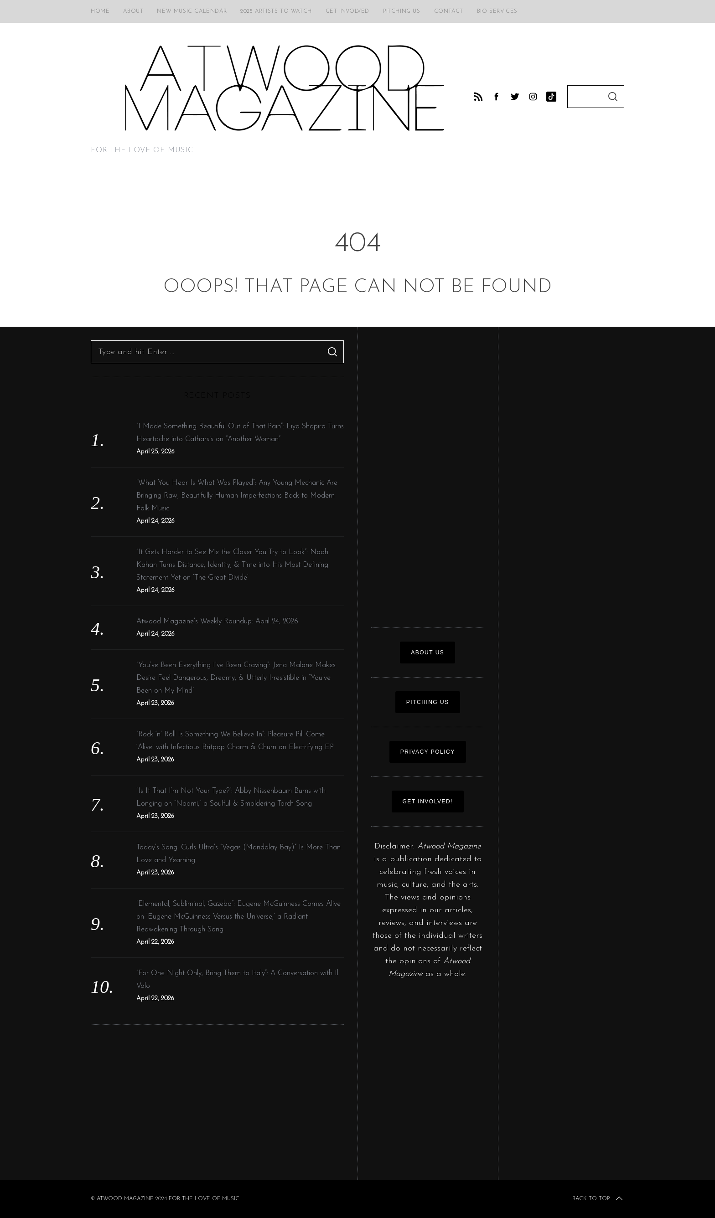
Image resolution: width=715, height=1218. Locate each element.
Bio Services (497, 11)
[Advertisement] (217, 1102)
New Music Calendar (192, 11)
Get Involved (347, 11)
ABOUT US (427, 652)
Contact (448, 11)
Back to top (598, 1199)
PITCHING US (427, 702)
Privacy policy (427, 752)
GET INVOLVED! (428, 801)
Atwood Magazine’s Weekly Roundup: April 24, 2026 (217, 621)
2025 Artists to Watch (276, 11)
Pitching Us (401, 11)
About (133, 11)
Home (100, 11)
